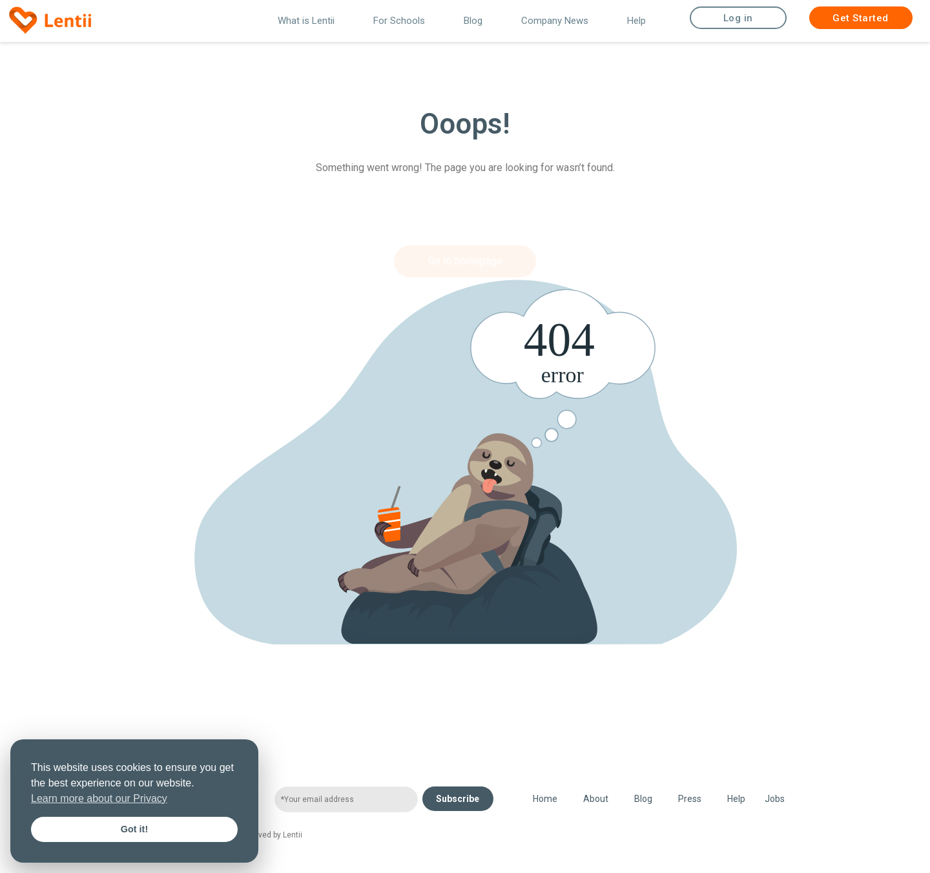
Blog (473, 20)
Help (636, 20)
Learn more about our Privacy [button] (99, 798)
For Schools (399, 20)
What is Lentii (306, 20)
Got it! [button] (134, 829)
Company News (554, 20)
